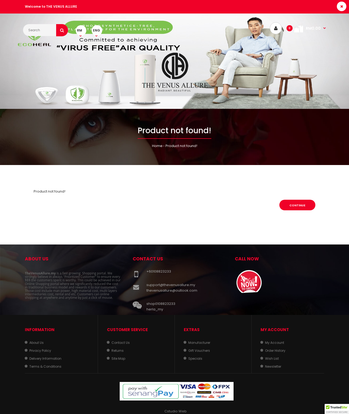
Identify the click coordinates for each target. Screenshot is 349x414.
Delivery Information (45, 358)
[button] (337, 409)
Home (157, 145)
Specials (195, 358)
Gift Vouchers (199, 350)
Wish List (272, 358)
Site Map (118, 358)
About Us (36, 342)
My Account (274, 342)
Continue (297, 205)
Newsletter (273, 366)
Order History (275, 350)
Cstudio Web (175, 411)
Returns (117, 350)
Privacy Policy (40, 350)
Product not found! (181, 145)
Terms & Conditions (45, 366)
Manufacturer (199, 342)
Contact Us (120, 342)
